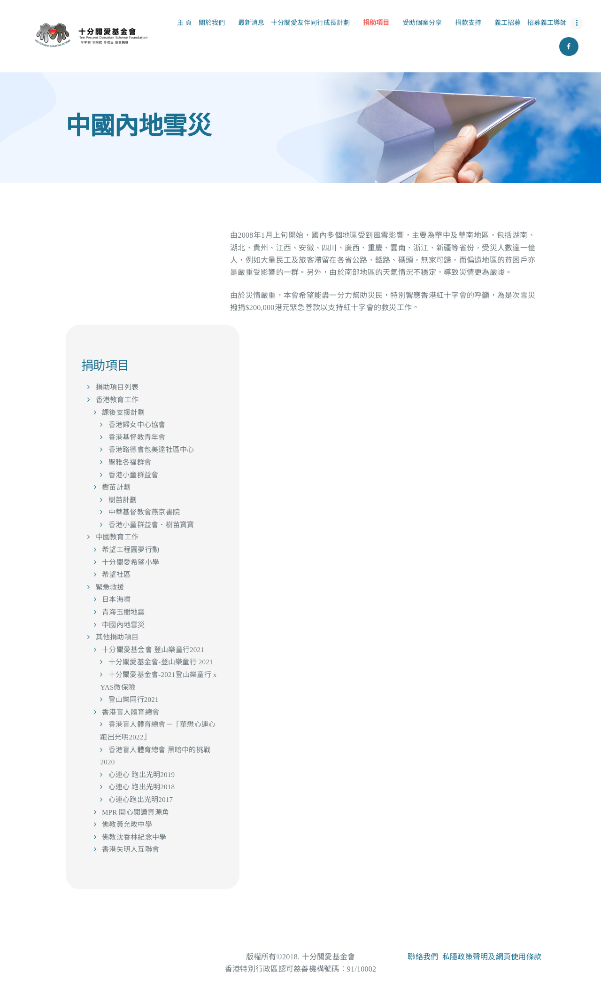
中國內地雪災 (123, 625)
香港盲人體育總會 (130, 712)
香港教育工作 (117, 400)
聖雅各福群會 (130, 462)
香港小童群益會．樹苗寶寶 (151, 525)
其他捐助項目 (117, 637)
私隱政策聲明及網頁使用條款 (491, 957)
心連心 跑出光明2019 (141, 774)
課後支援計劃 (123, 412)
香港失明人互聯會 (130, 849)
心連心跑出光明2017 (140, 799)
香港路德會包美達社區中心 (151, 449)
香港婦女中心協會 (137, 424)
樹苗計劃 (116, 487)
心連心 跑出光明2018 (141, 787)
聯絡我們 (423, 957)
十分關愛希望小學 (130, 562)
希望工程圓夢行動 (130, 549)
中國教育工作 (117, 537)
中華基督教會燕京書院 (144, 512)
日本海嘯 (116, 599)
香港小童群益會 (133, 475)
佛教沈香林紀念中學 (134, 837)
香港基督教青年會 (137, 437)
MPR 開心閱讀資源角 (135, 812)
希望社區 (116, 574)
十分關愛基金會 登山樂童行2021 (153, 649)
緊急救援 (110, 587)
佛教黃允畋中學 (127, 824)
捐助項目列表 (117, 387)
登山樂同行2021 (133, 699)
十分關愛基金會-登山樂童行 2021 (160, 662)
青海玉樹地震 (123, 612)
